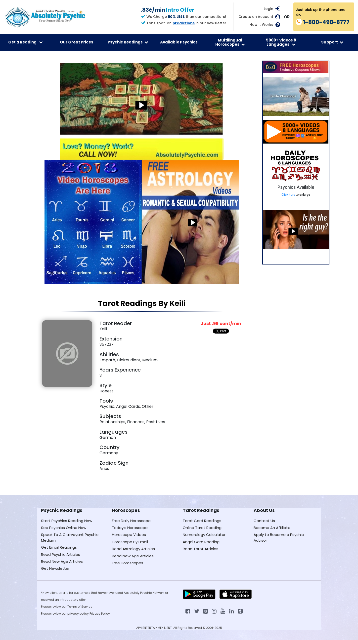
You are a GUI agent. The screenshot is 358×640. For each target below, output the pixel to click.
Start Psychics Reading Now (66, 520)
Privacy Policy (100, 613)
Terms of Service (79, 606)
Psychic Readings (128, 42)
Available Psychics (179, 42)
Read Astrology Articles (133, 548)
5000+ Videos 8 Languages (281, 42)
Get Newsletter (55, 568)
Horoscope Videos (129, 534)
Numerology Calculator (204, 534)
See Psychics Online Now (63, 527)
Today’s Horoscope (130, 527)
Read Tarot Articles (200, 548)
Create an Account (255, 16)
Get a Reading (25, 42)
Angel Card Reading (201, 541)
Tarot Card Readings (202, 520)
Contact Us (264, 520)
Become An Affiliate (272, 527)
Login (268, 8)
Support (332, 42)
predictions (184, 23)
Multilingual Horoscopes (230, 42)
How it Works (261, 24)
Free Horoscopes (127, 562)
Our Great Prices (76, 42)
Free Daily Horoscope (131, 520)
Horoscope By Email (130, 541)
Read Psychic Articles (60, 554)
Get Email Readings (59, 547)
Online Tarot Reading (202, 527)
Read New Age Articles (62, 561)
